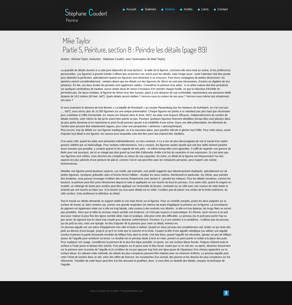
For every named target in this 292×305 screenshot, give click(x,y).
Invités (188, 9)
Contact (223, 9)
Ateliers (170, 9)
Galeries (150, 9)
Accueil (131, 9)
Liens (205, 9)
